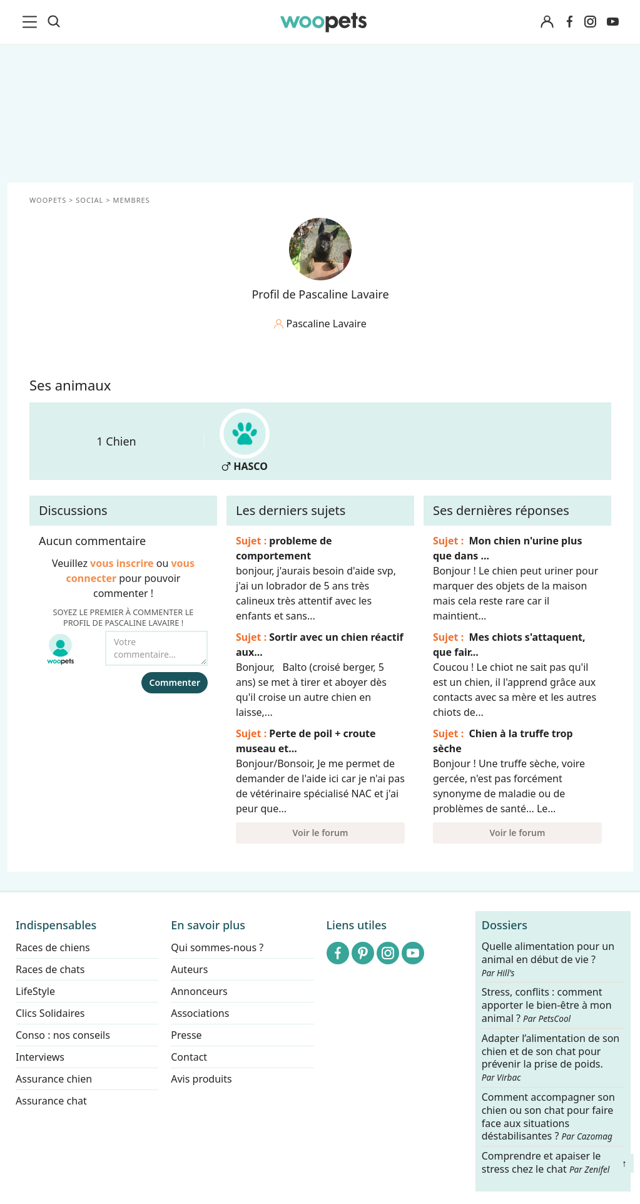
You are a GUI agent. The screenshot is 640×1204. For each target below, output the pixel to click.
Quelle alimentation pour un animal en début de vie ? (548, 959)
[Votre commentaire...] (156, 648)
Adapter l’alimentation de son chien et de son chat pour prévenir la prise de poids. (550, 1057)
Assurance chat (51, 1101)
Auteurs (189, 969)
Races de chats (50, 969)
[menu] (32, 22)
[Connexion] (547, 22)
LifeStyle (35, 991)
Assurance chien (54, 1079)
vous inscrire (122, 563)
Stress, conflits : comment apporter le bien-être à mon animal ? (547, 1006)
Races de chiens (53, 947)
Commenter (174, 682)
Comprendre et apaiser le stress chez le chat (546, 1162)
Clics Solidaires (50, 1013)
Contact (189, 1057)
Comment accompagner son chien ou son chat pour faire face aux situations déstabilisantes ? (548, 1117)
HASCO (245, 441)
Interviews (40, 1057)
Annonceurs (199, 991)
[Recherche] (54, 22)
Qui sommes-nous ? (217, 947)
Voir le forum (320, 833)
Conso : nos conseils (63, 1035)
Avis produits (201, 1079)
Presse (186, 1035)
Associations (200, 1013)
